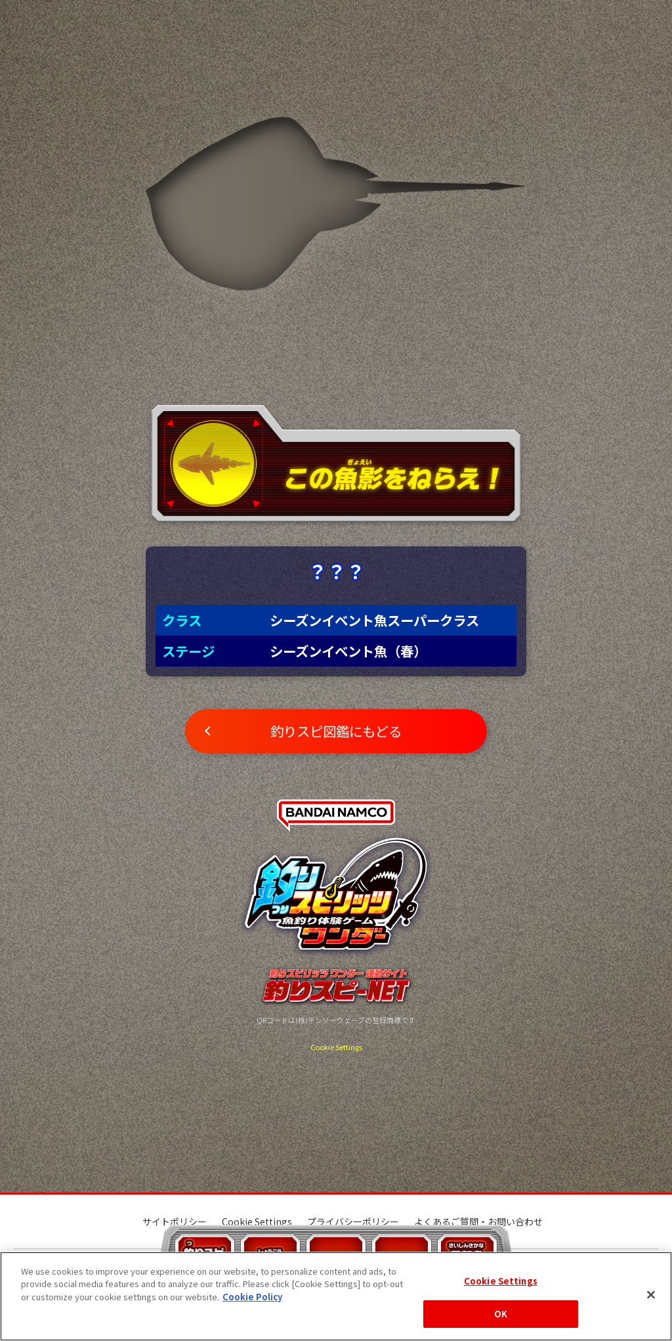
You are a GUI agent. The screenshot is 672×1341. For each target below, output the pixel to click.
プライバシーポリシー (353, 1221)
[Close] (651, 1294)
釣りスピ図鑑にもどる (336, 731)
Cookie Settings (336, 1047)
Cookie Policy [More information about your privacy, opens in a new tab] (252, 1296)
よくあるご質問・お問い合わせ (478, 1221)
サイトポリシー (174, 1221)
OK (500, 1314)
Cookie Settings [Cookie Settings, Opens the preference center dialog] (500, 1281)
